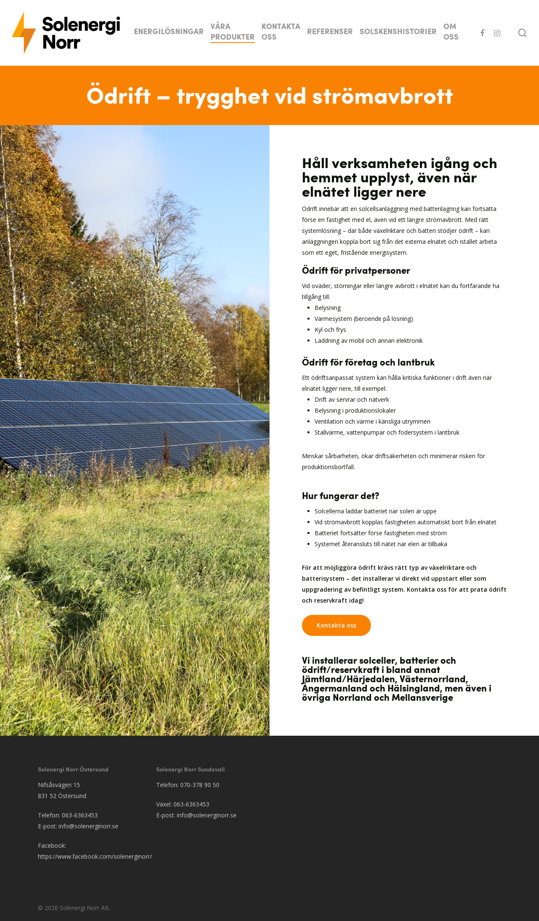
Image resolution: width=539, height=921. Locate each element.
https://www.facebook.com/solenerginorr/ (95, 856)
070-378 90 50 (199, 785)
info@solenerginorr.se (88, 826)
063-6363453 (80, 815)
